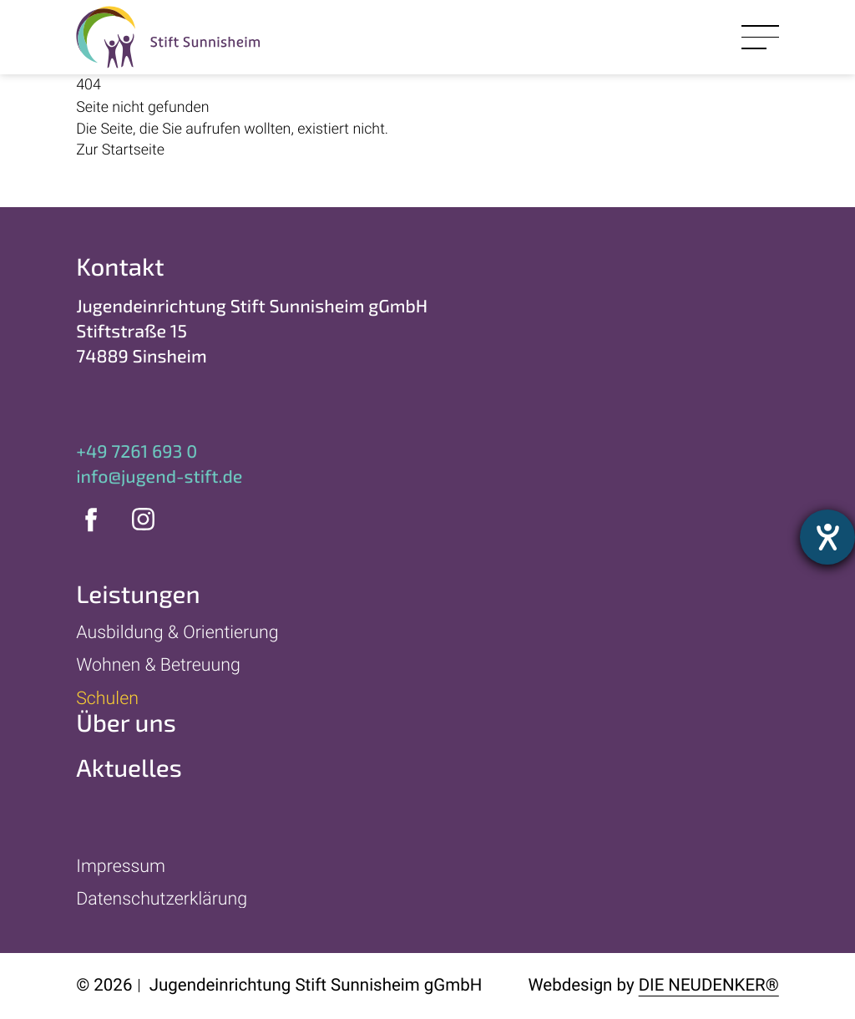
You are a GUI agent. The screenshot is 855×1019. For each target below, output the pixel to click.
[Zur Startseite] (310, 150)
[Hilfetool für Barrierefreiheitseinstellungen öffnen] (827, 537)
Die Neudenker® (709, 986)
